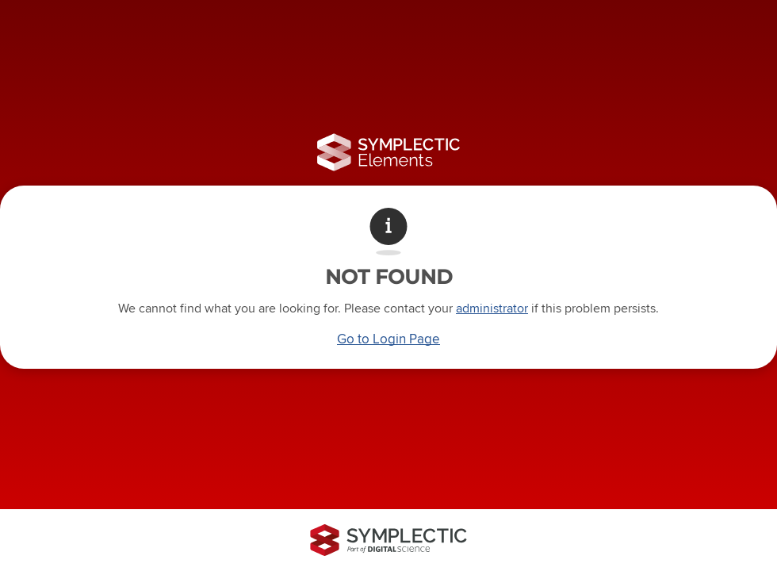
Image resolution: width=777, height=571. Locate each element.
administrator (492, 308)
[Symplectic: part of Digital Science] (388, 540)
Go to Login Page (388, 338)
